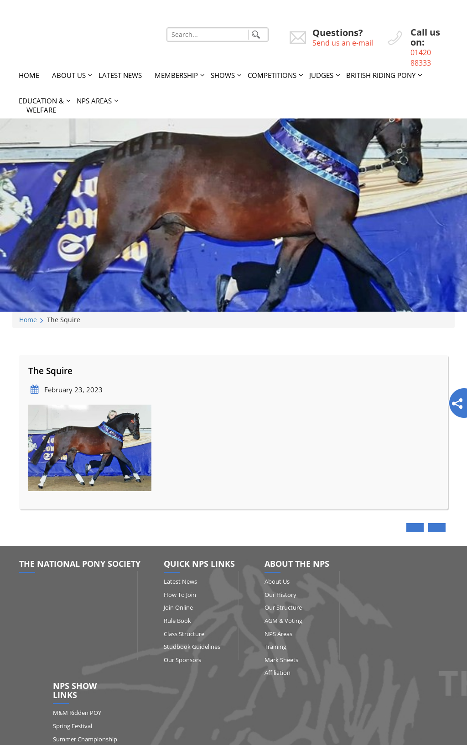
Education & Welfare (41, 105)
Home (29, 74)
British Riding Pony (380, 74)
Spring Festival (401, 603)
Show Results (400, 677)
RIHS (388, 651)
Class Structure (181, 633)
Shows (223, 74)
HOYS (389, 664)
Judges (321, 74)
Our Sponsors (180, 659)
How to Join (177, 594)
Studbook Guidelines (189, 646)
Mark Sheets (276, 659)
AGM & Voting (278, 621)
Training (270, 646)
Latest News (120, 74)
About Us (69, 74)
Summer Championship (401, 620)
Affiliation (272, 672)
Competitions (272, 74)
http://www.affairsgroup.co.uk (303, 734)
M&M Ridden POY (406, 590)
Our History (275, 594)
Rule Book (175, 621)
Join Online (176, 607)
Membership (176, 74)
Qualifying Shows (405, 638)
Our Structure (278, 607)
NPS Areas (94, 100)
